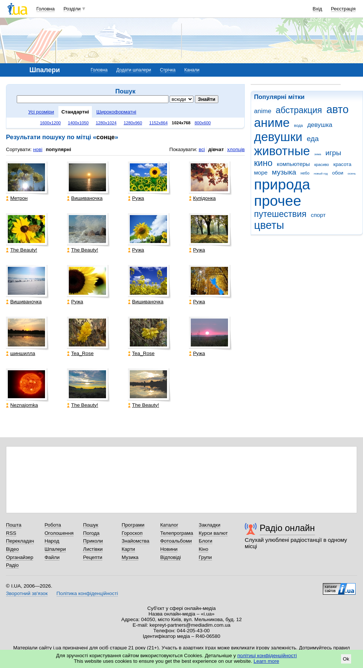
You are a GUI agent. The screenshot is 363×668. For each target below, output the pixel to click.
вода (298, 125)
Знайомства (136, 541)
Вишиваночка (84, 198)
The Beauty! (21, 250)
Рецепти (92, 557)
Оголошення (59, 533)
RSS (11, 533)
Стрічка (168, 70)
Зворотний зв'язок (27, 593)
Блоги (205, 541)
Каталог (169, 525)
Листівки (93, 549)
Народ (52, 541)
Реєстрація (343, 9)
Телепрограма (176, 533)
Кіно (203, 549)
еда (313, 139)
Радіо (12, 565)
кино (263, 163)
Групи (205, 557)
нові (37, 149)
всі (202, 149)
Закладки (209, 525)
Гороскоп (132, 533)
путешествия (280, 214)
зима (317, 154)
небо (305, 173)
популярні (58, 149)
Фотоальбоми (176, 541)
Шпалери (55, 549)
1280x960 (132, 123)
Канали (192, 70)
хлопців (236, 149)
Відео (12, 549)
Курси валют (213, 533)
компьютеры (293, 164)
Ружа (136, 198)
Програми (133, 525)
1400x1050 (78, 123)
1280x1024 (106, 123)
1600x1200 (50, 123)
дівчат (216, 149)
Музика (130, 557)
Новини (169, 549)
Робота (53, 525)
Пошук (90, 525)
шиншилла (20, 353)
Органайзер (19, 557)
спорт (318, 215)
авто (338, 109)
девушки (278, 137)
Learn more (266, 661)
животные (282, 151)
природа (282, 184)
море (260, 172)
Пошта (13, 525)
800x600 (203, 123)
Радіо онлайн (287, 528)
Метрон (17, 198)
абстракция (299, 110)
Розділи (72, 9)
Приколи (93, 541)
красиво (321, 164)
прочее (277, 201)
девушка (320, 124)
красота (342, 164)
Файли (52, 557)
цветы (269, 225)
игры (333, 153)
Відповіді (170, 557)
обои (337, 173)
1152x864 (158, 123)
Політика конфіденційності (87, 593)
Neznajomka (22, 405)
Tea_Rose (80, 353)
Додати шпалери (133, 70)
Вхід (317, 9)
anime (262, 111)
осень (352, 173)
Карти (128, 549)
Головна (45, 9)
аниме (272, 123)
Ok (346, 659)
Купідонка (202, 198)
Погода (91, 533)
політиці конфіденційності (267, 655)
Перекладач (20, 541)
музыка (284, 172)
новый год (321, 173)
